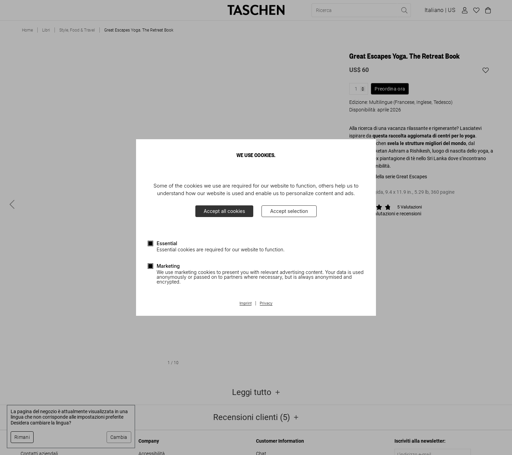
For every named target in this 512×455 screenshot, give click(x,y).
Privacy (266, 303)
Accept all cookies (224, 211)
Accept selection (289, 211)
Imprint (246, 303)
